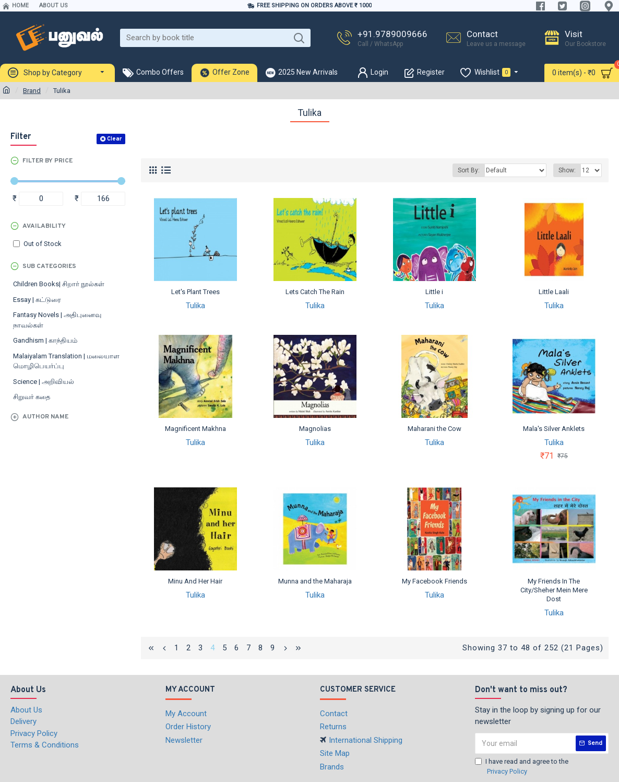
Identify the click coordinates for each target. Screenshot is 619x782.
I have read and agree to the (521, 767)
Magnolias (315, 429)
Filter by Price (47, 161)
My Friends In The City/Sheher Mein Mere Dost (554, 590)
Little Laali (554, 292)
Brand (32, 91)
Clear (114, 139)
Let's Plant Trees (195, 292)
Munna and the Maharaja (315, 581)
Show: (567, 170)
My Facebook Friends (434, 581)
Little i (434, 292)
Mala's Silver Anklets (554, 429)
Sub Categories (49, 266)
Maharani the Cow (434, 429)
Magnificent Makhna (195, 429)
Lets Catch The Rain (314, 292)
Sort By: (469, 170)
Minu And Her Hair (195, 581)
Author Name (45, 417)
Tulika (195, 305)
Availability (44, 226)
